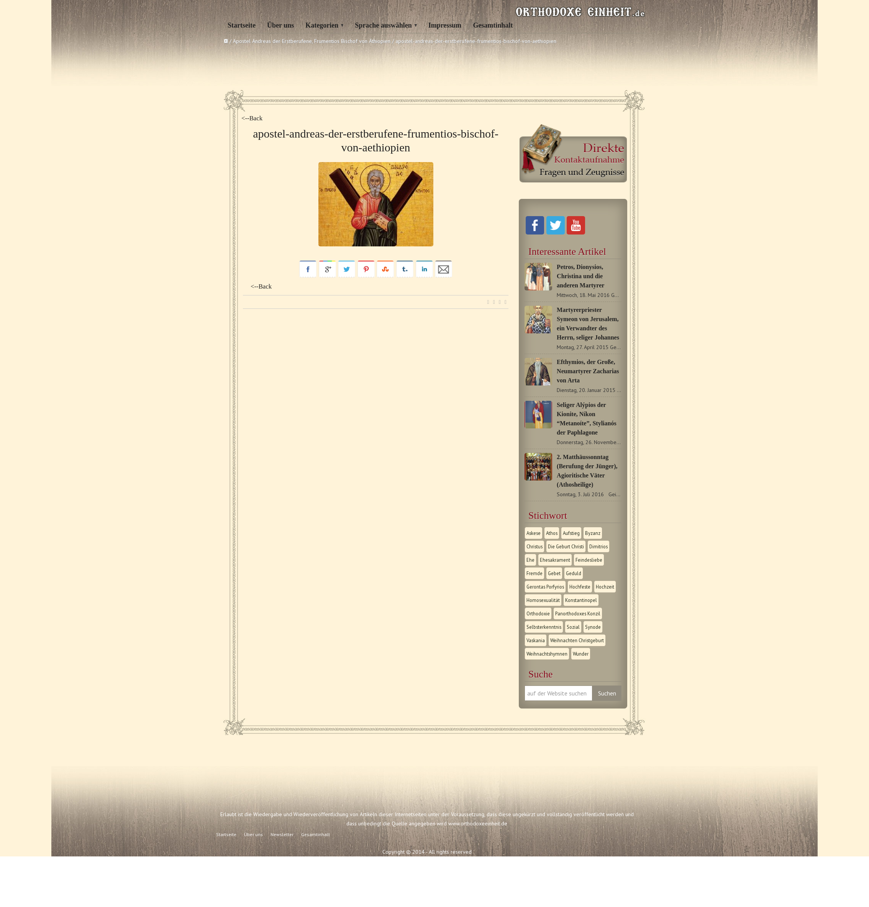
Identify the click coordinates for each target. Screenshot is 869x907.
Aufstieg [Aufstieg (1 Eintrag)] (571, 533)
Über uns (280, 25)
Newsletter (282, 834)
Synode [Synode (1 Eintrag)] (593, 627)
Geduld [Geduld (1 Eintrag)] (573, 573)
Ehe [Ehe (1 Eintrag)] (530, 560)
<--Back (251, 118)
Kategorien (321, 25)
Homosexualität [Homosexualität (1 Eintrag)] (543, 600)
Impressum (445, 25)
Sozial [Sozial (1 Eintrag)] (573, 627)
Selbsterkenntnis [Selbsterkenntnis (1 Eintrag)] (543, 627)
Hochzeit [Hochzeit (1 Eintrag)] (605, 587)
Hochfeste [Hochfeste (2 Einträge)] (579, 587)
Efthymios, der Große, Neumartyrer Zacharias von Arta (588, 371)
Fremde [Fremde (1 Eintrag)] (534, 573)
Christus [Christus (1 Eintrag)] (534, 546)
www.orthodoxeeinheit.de (477, 823)
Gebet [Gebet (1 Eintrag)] (554, 573)
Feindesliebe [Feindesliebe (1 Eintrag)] (589, 560)
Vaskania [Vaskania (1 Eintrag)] (535, 640)
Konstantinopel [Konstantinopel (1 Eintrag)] (581, 600)
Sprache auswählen (383, 25)
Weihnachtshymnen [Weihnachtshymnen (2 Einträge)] (546, 654)
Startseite (242, 25)
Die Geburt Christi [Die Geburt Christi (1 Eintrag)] (566, 546)
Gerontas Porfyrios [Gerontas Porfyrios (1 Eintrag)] (545, 587)
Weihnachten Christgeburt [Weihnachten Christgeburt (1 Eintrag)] (577, 640)
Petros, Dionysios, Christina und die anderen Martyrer (580, 276)
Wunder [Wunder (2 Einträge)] (581, 654)
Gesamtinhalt (493, 25)
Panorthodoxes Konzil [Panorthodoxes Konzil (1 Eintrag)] (577, 613)
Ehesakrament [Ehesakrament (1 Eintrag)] (555, 560)
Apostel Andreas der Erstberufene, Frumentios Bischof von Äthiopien (311, 41)
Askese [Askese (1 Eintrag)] (533, 533)
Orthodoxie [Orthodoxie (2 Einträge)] (538, 613)
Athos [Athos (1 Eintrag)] (551, 533)
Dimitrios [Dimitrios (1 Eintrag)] (598, 546)
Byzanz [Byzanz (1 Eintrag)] (592, 533)
